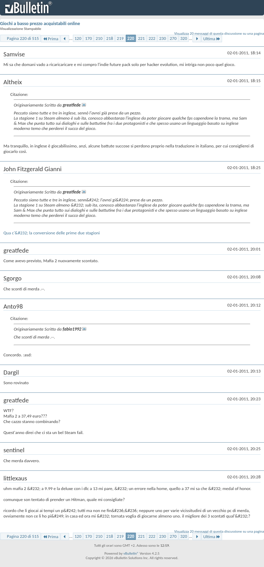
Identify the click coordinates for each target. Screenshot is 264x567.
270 (173, 38)
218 (109, 38)
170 (88, 38)
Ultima (211, 38)
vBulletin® (131, 553)
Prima (50, 38)
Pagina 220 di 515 (23, 38)
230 (162, 38)
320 (183, 38)
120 (78, 38)
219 (120, 38)
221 (141, 38)
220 (131, 38)
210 (99, 38)
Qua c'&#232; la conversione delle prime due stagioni (51, 232)
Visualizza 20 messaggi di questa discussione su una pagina (219, 33)
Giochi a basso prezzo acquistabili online (40, 23)
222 (151, 38)
